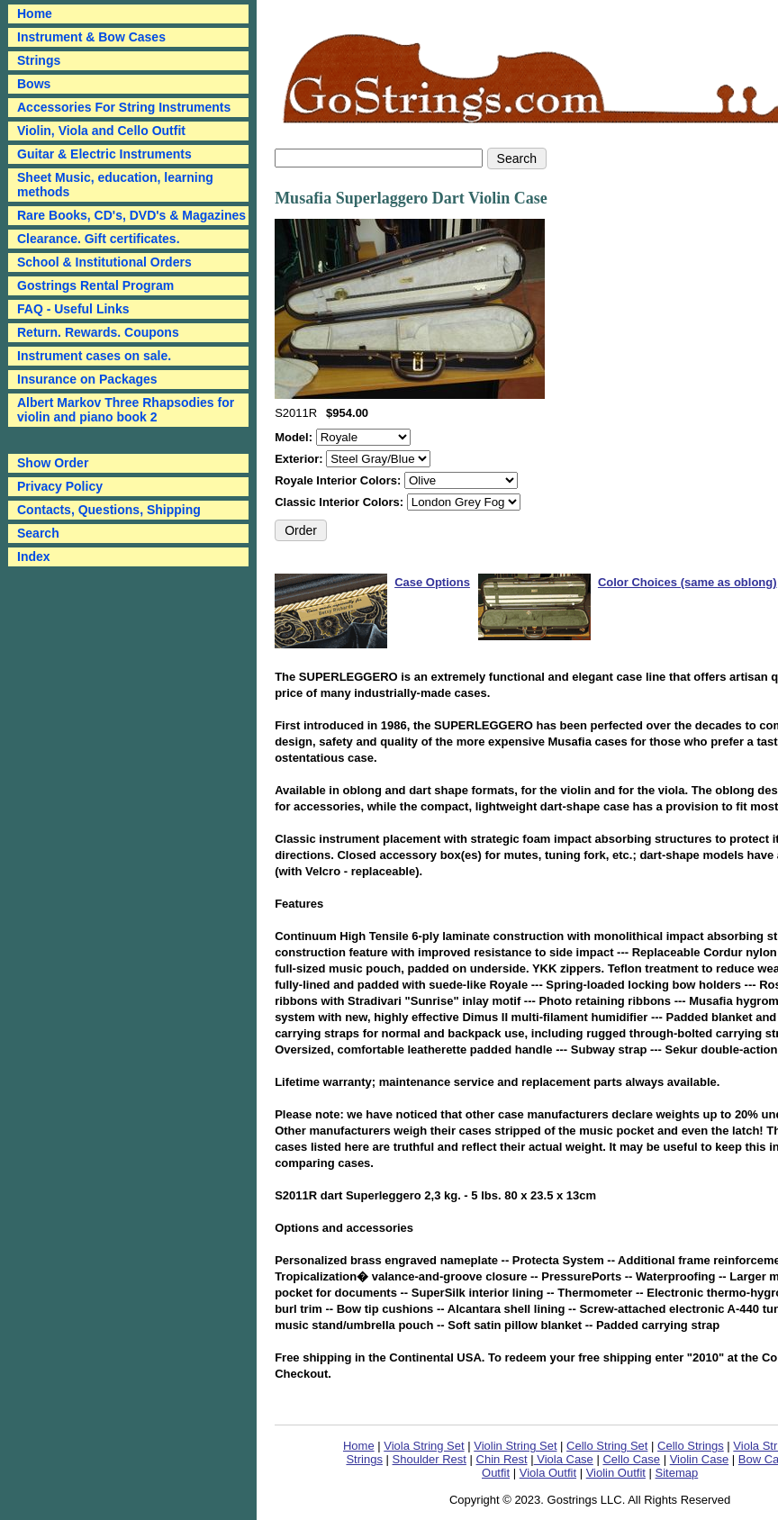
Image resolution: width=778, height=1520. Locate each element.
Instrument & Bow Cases (91, 37)
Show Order (52, 463)
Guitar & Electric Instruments (104, 154)
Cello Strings (690, 1445)
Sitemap (677, 1472)
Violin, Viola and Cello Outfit (101, 130)
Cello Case (631, 1459)
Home (359, 1445)
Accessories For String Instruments (124, 107)
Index (33, 556)
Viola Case (563, 1459)
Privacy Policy (60, 486)
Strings (38, 60)
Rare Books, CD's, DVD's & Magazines (131, 215)
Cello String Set (606, 1445)
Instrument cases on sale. (94, 355)
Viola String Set (424, 1445)
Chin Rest (502, 1459)
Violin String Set (515, 1445)
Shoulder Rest (429, 1459)
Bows (33, 84)
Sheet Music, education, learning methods (115, 184)
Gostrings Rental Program (95, 285)
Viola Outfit (548, 1472)
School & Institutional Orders (104, 262)
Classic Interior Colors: (341, 502)
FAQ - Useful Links (73, 309)
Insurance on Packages (87, 379)
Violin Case (699, 1459)
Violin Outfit (616, 1472)
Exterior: (300, 459)
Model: (295, 437)
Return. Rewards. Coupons (98, 332)
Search (38, 533)
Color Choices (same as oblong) (687, 582)
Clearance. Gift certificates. (98, 238)
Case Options (432, 582)
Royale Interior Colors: (339, 480)
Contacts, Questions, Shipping (109, 509)
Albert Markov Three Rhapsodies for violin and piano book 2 (125, 409)
